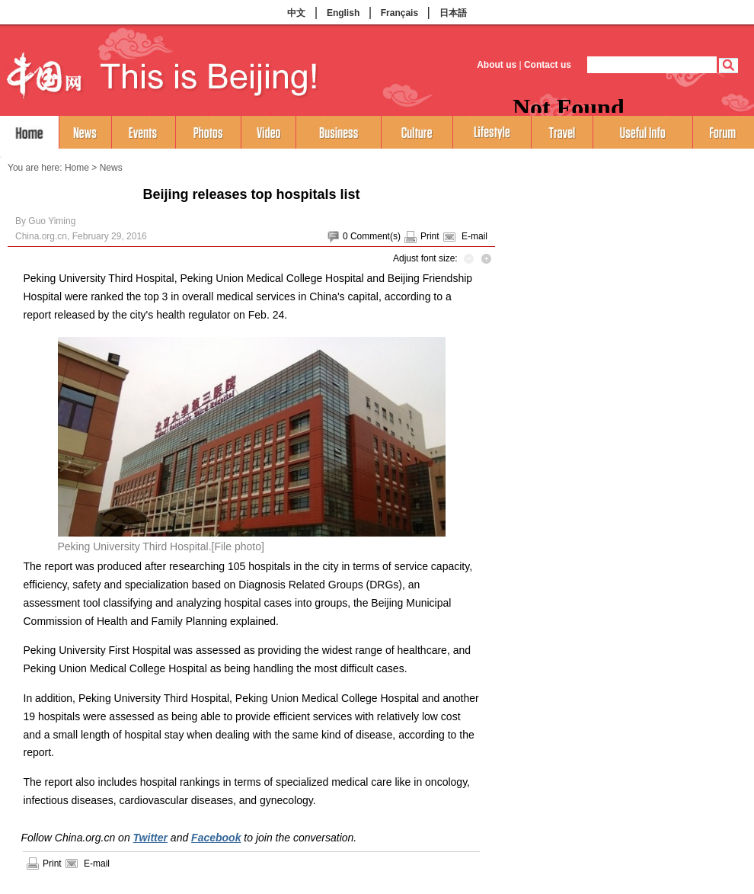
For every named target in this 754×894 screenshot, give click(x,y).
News (111, 167)
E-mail (474, 236)
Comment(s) (375, 236)
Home (77, 167)
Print (429, 236)
